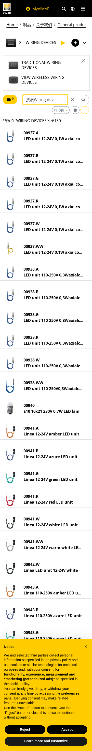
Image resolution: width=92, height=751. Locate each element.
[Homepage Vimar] (7, 8)
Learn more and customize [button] (46, 741)
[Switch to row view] (84, 110)
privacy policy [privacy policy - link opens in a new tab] (60, 660)
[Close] (83, 61)
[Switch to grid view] (75, 110)
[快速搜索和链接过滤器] (63, 9)
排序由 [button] (59, 110)
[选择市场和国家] (72, 9)
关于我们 (44, 24)
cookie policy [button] (19, 684)
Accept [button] (67, 729)
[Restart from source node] (72, 99)
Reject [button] (25, 729)
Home (12, 24)
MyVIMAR (38, 8)
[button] (86, 646)
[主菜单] (83, 9)
